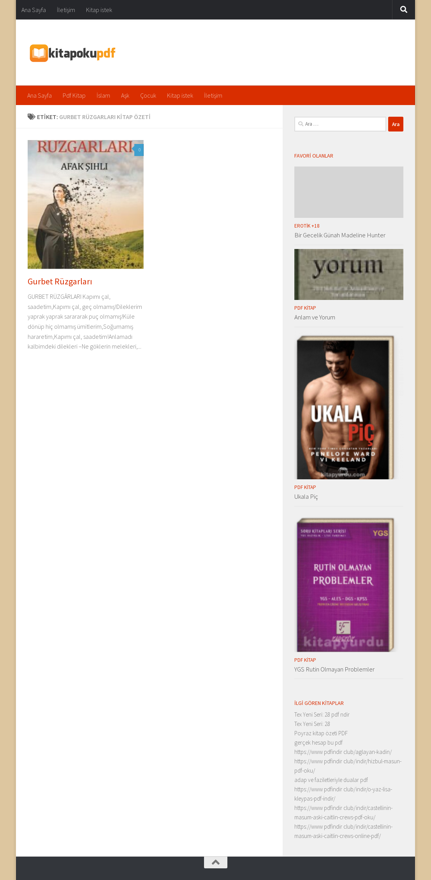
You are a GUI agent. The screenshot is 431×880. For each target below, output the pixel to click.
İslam (103, 95)
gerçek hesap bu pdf (318, 742)
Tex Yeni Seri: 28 (312, 723)
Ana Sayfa (33, 10)
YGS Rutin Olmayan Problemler (334, 669)
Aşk (125, 95)
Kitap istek (99, 10)
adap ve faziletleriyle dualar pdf (331, 780)
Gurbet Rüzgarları (60, 281)
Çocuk (148, 95)
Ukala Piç (306, 496)
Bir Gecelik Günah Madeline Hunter (339, 235)
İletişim (66, 10)
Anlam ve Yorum (314, 317)
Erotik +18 (307, 226)
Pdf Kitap (74, 95)
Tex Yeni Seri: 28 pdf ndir (322, 714)
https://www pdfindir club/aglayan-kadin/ (343, 752)
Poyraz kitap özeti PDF (321, 733)
